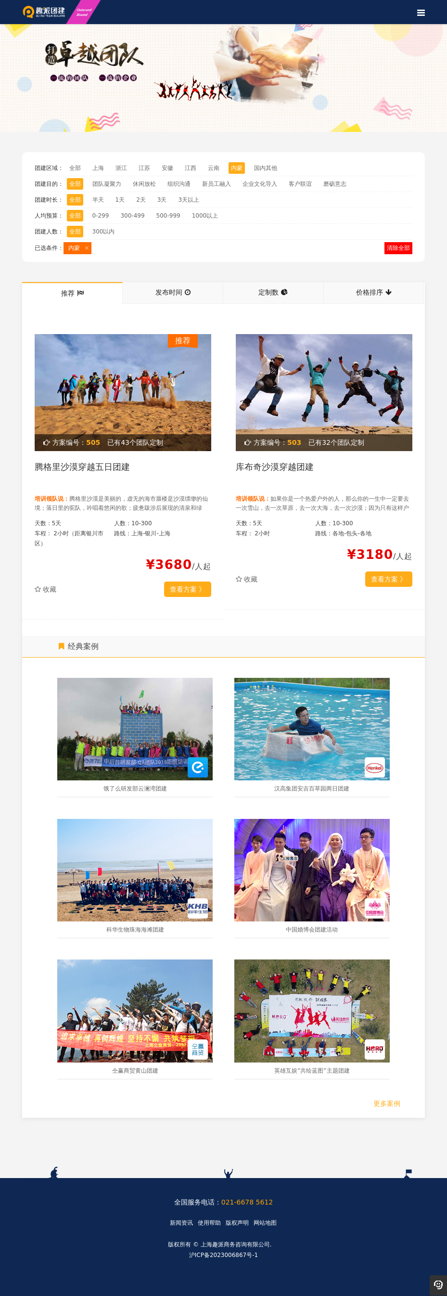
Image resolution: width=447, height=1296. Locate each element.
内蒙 (237, 168)
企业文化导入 (260, 184)
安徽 (167, 168)
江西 (190, 168)
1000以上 (205, 215)
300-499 (132, 215)
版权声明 (237, 1222)
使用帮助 (209, 1222)
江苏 (144, 168)
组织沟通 (179, 184)
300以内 (103, 231)
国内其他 (265, 168)
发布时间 (173, 292)
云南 (213, 168)
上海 (98, 168)
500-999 (168, 215)
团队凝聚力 (106, 184)
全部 (75, 168)
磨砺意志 (334, 184)
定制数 (273, 292)
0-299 (100, 215)
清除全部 (398, 248)
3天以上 (188, 199)
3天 (162, 199)
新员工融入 (216, 184)
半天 (98, 199)
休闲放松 (144, 184)
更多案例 (386, 1103)
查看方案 (187, 589)
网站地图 (265, 1222)
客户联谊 (300, 184)
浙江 (121, 168)
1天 (120, 199)
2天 (141, 199)
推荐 (72, 293)
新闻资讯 (181, 1222)
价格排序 (374, 292)
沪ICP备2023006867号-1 (223, 1255)
